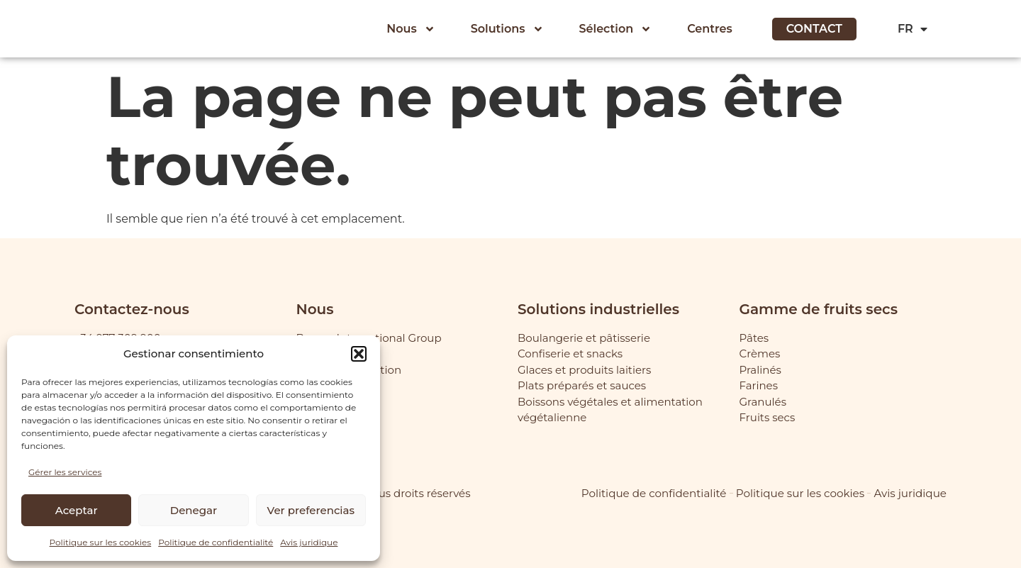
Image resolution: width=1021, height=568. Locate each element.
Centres (709, 28)
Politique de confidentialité (215, 542)
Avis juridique (308, 542)
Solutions (507, 29)
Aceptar (76, 510)
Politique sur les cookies (101, 542)
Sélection (615, 29)
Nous (410, 29)
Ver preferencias (311, 510)
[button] (359, 354)
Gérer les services (64, 472)
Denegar (193, 510)
